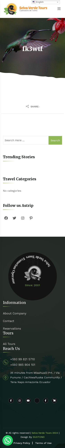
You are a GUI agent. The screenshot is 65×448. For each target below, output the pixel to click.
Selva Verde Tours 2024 (45, 433)
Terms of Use (43, 443)
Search (55, 140)
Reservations (12, 328)
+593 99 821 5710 (22, 359)
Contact (8, 321)
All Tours (9, 344)
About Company (14, 313)
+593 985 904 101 (22, 364)
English (38, 2)
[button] (7, 440)
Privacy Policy (22, 443)
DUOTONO (39, 437)
